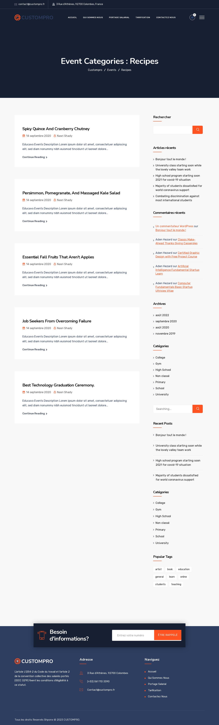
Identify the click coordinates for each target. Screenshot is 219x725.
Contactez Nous (166, 17)
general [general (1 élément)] (198, 565)
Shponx (48, 715)
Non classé (161, 372)
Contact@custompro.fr (101, 686)
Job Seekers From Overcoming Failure (58, 321)
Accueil (72, 17)
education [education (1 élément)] (182, 565)
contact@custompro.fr (31, 4)
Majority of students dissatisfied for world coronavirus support (177, 473)
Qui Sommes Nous (93, 17)
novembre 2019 (164, 329)
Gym (157, 359)
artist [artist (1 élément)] (157, 565)
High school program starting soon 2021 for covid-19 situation (176, 458)
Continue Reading (33, 157)
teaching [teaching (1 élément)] (159, 580)
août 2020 (160, 323)
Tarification (143, 17)
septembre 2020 (164, 317)
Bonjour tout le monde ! (169, 159)
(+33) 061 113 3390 (98, 677)
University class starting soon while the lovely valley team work (177, 444)
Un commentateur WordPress (173, 226)
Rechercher (160, 117)
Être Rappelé (165, 631)
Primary (159, 378)
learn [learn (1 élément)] (156, 573)
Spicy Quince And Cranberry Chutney (58, 129)
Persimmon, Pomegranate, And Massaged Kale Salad (73, 193)
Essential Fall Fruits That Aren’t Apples (60, 257)
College (158, 353)
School (158, 384)
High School (161, 366)
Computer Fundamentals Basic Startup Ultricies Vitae (178, 283)
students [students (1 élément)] (182, 573)
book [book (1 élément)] (168, 565)
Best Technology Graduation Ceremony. (60, 385)
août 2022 (160, 311)
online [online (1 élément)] (168, 573)
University (160, 390)
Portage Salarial (119, 17)
